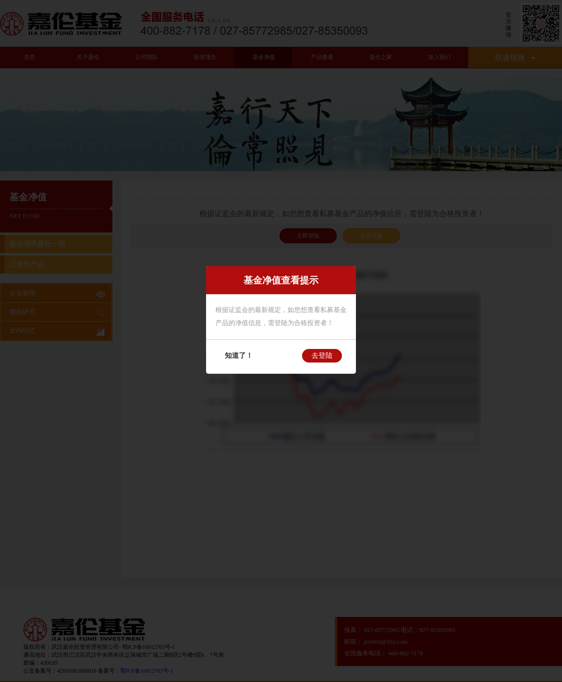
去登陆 (322, 355)
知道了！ (239, 355)
